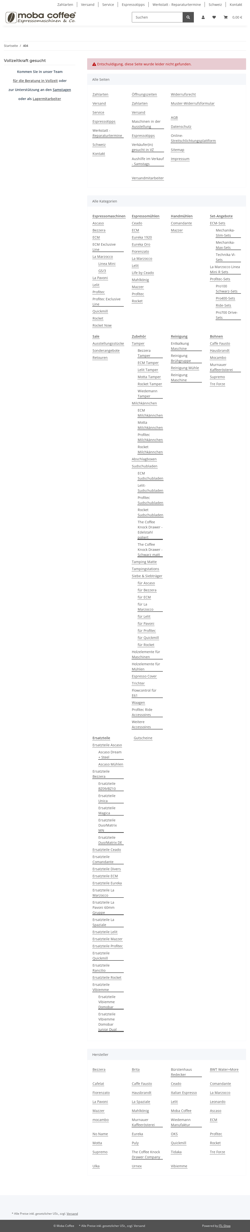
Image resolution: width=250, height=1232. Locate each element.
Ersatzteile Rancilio (101, 968)
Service (108, 4)
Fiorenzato (140, 251)
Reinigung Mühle (185, 367)
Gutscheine (143, 738)
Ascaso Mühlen (110, 764)
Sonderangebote (106, 350)
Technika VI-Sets (226, 257)
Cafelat (98, 1083)
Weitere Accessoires (141, 724)
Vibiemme (179, 1166)
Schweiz (215, 4)
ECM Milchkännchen (150, 413)
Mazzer (138, 286)
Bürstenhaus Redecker (181, 1072)
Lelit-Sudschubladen (150, 488)
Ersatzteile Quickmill (101, 955)
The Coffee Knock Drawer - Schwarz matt (150, 549)
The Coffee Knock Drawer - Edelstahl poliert (150, 530)
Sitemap (177, 149)
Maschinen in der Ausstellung (146, 124)
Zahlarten (65, 4)
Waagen (138, 702)
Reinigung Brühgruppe (181, 358)
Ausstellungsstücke (108, 343)
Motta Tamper (149, 376)
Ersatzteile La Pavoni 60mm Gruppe (104, 907)
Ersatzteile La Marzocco (103, 893)
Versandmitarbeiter (148, 178)
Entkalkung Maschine (180, 346)
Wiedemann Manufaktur (181, 1122)
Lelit (96, 285)
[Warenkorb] (233, 17)
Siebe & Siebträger (147, 576)
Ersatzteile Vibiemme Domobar (106, 1001)
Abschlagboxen (144, 459)
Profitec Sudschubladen (150, 500)
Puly (135, 1143)
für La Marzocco (145, 607)
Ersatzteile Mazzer (108, 939)
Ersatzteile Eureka (107, 883)
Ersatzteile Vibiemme (101, 987)
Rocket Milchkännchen (150, 449)
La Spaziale (141, 1101)
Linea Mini (106, 263)
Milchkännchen (144, 403)
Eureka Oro (141, 244)
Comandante (181, 223)
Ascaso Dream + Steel (110, 754)
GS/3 (102, 270)
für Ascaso (146, 583)
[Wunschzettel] (214, 17)
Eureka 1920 (142, 237)
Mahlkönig (140, 279)
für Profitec (147, 630)
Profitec (99, 292)
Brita (136, 1069)
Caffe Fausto (220, 343)
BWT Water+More (224, 1069)
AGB (174, 117)
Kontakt (236, 4)
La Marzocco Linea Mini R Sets (225, 269)
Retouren (100, 357)
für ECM (144, 597)
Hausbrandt (219, 350)
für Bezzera (147, 590)
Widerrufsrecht (183, 94)
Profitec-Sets (220, 279)
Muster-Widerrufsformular (193, 103)
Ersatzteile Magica (106, 810)
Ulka (96, 1166)
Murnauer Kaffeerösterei (221, 367)
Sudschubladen (144, 466)
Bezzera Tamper (144, 353)
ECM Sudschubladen (150, 476)
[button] (203, 17)
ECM (96, 237)
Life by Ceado (143, 272)
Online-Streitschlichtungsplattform (193, 138)
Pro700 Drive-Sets (227, 315)
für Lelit (144, 616)
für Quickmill (148, 637)
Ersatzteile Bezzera (101, 774)
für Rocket (146, 644)
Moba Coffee (181, 1110)
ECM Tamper (148, 362)
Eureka (137, 1133)
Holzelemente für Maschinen (146, 654)
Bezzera (99, 230)
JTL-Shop (224, 1226)
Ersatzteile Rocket (107, 977)
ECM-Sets (217, 223)
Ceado (137, 223)
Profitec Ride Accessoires (142, 712)
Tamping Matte (144, 561)
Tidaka (176, 1152)
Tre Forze (217, 384)
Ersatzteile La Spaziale (103, 922)
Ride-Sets (223, 305)
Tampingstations (145, 568)
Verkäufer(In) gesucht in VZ (143, 147)
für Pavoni (146, 623)
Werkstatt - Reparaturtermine (177, 4)
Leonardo (217, 1101)
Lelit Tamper (148, 369)
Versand (87, 4)
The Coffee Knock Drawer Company (146, 1154)
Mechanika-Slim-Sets (225, 233)
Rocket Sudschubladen (150, 512)
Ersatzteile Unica (106, 798)
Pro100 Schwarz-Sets (227, 288)
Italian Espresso (184, 1092)
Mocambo (218, 357)
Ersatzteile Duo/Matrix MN (107, 825)
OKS (174, 1133)
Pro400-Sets (225, 298)
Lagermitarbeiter (47, 98)
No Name (100, 1133)
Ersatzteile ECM (105, 876)
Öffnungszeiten (144, 94)
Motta (97, 1143)
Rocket (98, 318)
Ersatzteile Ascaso (107, 745)
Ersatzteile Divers (107, 869)
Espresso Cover (144, 676)
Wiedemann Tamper (147, 393)
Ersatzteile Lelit (105, 931)
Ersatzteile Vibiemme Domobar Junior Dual (107, 1022)
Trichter (138, 683)
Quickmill (100, 311)
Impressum (180, 158)
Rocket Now (102, 325)
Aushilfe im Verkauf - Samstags (148, 161)
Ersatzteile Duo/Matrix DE (110, 840)
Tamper (138, 343)
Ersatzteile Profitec (108, 946)
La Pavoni (100, 277)
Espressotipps (133, 4)
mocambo (101, 1119)
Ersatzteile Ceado (107, 849)
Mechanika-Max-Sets (225, 245)
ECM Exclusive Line (104, 247)
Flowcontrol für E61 (144, 693)
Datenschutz (181, 126)
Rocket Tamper (150, 384)
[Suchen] (157, 17)
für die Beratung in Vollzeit (35, 80)
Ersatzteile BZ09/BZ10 (107, 786)
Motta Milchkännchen (150, 425)
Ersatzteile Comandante (103, 859)
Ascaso (98, 223)
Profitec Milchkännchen (150, 437)
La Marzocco (103, 256)
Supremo (217, 376)
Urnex (137, 1166)
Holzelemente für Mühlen (146, 666)
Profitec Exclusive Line (107, 301)
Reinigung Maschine (179, 377)
